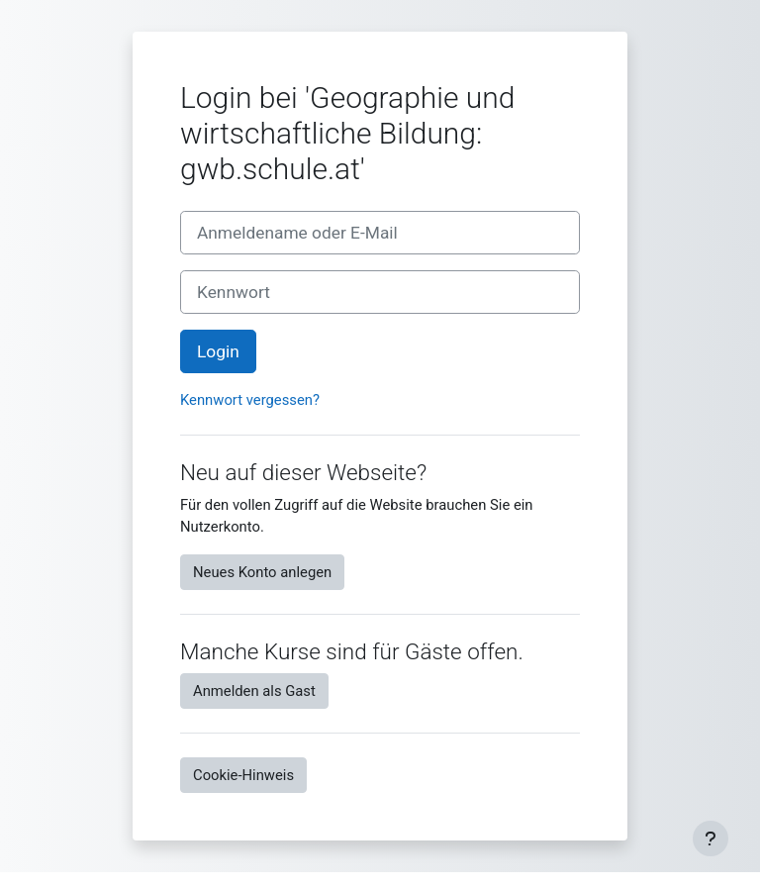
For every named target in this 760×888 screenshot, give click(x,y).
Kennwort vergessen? (250, 400)
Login (218, 351)
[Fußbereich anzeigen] (710, 838)
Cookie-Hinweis (243, 775)
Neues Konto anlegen (262, 572)
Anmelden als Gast (254, 691)
